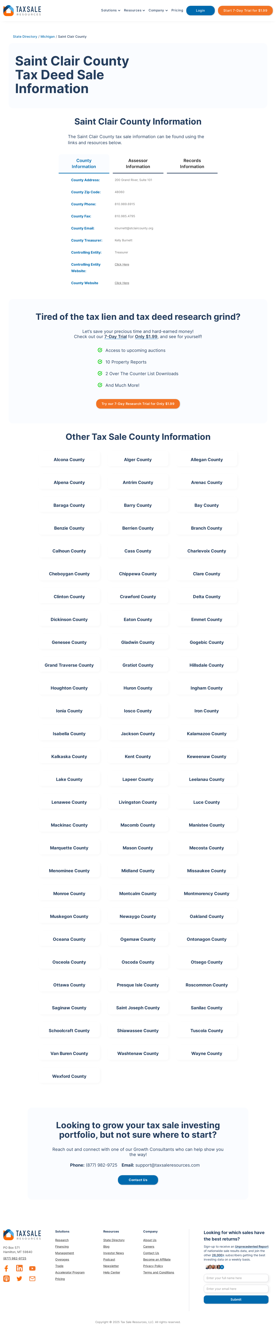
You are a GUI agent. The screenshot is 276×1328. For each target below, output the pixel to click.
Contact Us (151, 1253)
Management (64, 1253)
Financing (62, 1246)
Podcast (109, 1259)
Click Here (122, 264)
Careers (148, 1246)
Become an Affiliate (157, 1259)
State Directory (114, 1240)
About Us (150, 1240)
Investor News (113, 1253)
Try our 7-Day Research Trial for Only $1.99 (138, 404)
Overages (62, 1259)
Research (62, 1240)
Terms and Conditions (158, 1272)
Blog (106, 1246)
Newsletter (111, 1266)
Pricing (177, 10)
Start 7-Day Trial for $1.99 (245, 10)
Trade (59, 1266)
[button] (110, 10)
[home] (22, 10)
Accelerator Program (70, 1272)
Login (200, 10)
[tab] (84, 163)
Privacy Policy (153, 1266)
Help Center (111, 1272)
